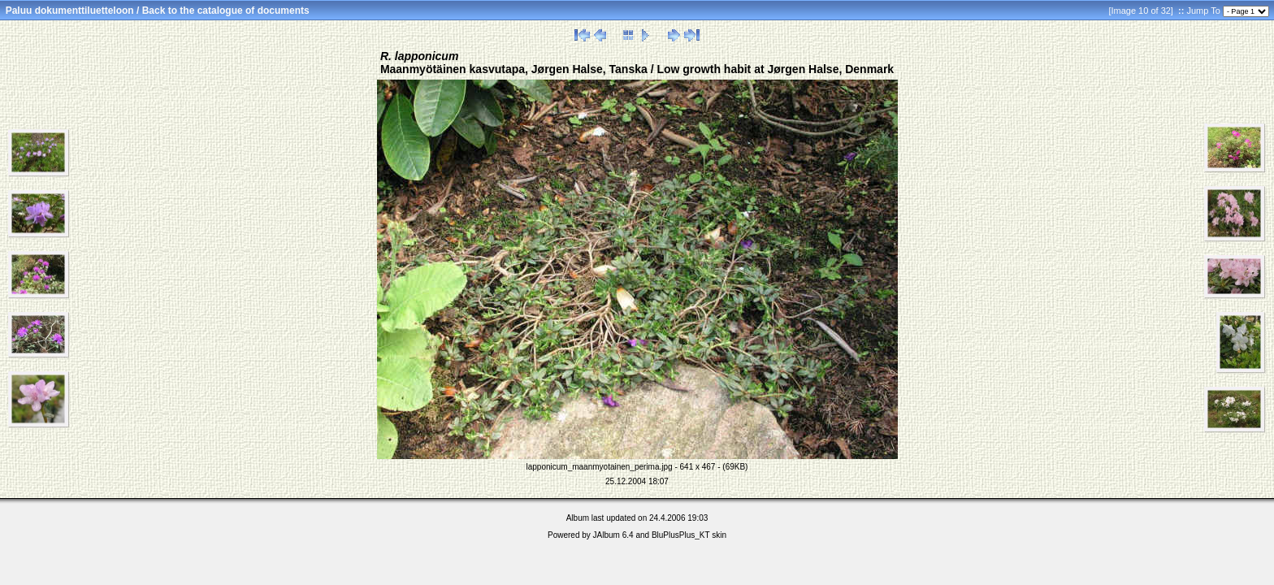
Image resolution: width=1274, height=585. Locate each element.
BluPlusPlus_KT (681, 535)
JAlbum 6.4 (613, 535)
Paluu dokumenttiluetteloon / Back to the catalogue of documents (158, 10)
